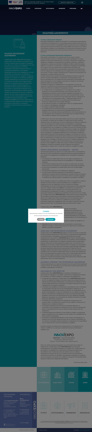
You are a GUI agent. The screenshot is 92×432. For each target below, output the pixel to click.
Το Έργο (28, 8)
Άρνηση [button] (40, 219)
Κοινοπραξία (38, 8)
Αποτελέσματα (50, 8)
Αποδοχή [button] (50, 219)
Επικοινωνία (73, 8)
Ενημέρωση (62, 8)
